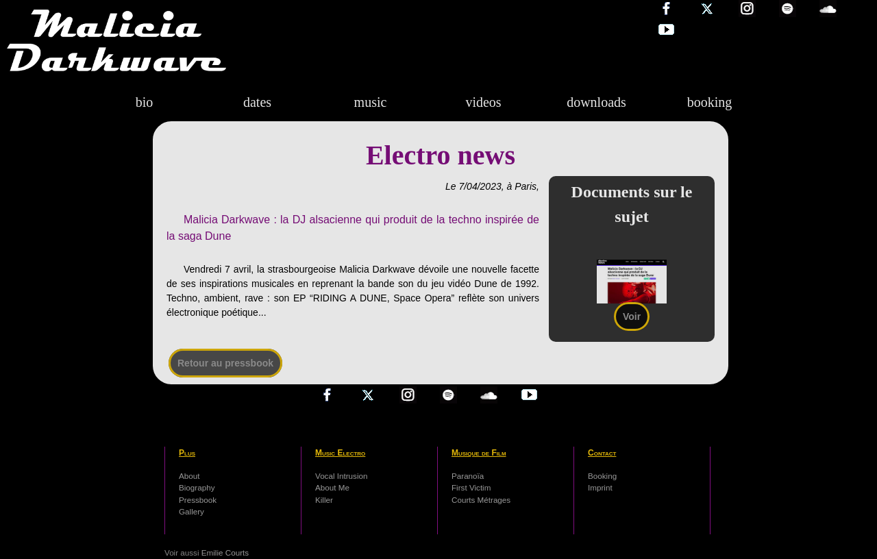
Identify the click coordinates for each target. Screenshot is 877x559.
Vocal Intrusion (341, 475)
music (370, 102)
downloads (596, 102)
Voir (632, 316)
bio (144, 102)
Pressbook (198, 499)
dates (257, 102)
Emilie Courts (225, 552)
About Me (332, 487)
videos (483, 102)
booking (709, 102)
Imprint (600, 487)
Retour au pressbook (225, 363)
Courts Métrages (481, 499)
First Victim (471, 487)
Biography (197, 487)
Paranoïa (468, 475)
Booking (602, 475)
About (189, 475)
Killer (324, 499)
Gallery (191, 511)
